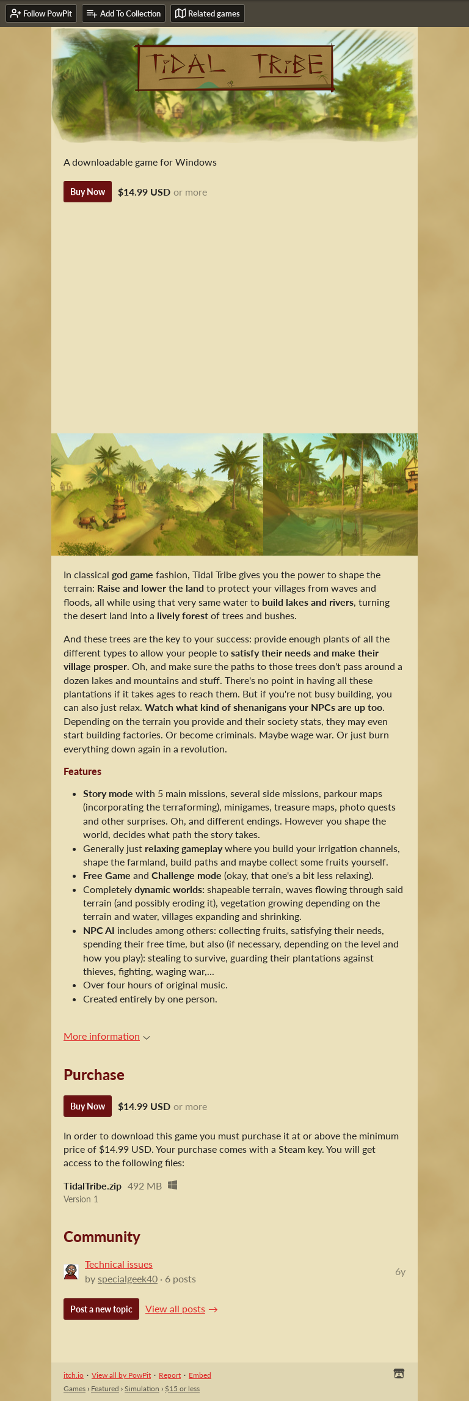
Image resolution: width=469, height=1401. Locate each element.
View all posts (175, 1308)
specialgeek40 (128, 1278)
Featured (105, 1388)
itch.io (74, 1375)
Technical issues (119, 1264)
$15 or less (182, 1388)
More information (107, 1036)
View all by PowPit (121, 1375)
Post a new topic (101, 1309)
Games (74, 1388)
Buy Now (87, 191)
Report (170, 1375)
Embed (200, 1375)
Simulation (142, 1388)
